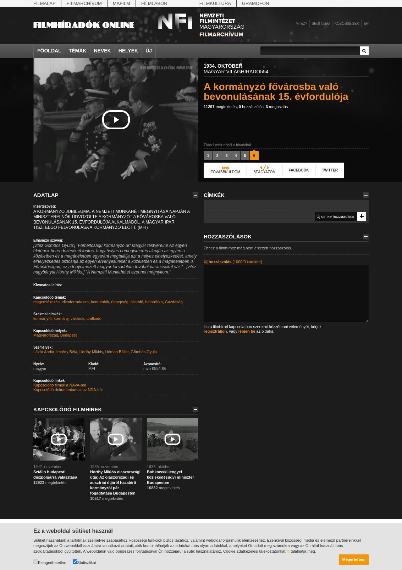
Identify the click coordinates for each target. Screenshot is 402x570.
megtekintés (220, 107)
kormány (61, 318)
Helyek (128, 50)
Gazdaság (174, 302)
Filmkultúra (215, 3)
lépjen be (246, 331)
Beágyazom (264, 172)
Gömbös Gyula (144, 352)
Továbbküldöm (225, 172)
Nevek (102, 50)
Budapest (68, 335)
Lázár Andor (43, 352)
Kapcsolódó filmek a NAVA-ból (59, 385)
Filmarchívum (84, 3)
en (366, 24)
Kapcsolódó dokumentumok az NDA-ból (68, 390)
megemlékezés (46, 302)
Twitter (329, 170)
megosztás (277, 107)
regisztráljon (215, 331)
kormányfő (42, 318)
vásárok (77, 318)
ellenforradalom (75, 302)
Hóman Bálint (116, 352)
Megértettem (353, 559)
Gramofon (255, 3)
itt (288, 551)
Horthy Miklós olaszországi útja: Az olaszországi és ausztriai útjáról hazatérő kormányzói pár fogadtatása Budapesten (115, 482)
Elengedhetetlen (49, 562)
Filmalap (44, 3)
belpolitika (154, 302)
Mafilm (121, 3)
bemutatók (100, 302)
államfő (137, 302)
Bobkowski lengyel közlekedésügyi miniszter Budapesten (170, 477)
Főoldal (49, 50)
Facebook (299, 170)
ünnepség (119, 302)
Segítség (321, 24)
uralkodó (94, 318)
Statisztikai (84, 562)
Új (148, 50)
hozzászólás (251, 107)
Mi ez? (301, 24)
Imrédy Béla (66, 352)
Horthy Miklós (91, 352)
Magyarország (45, 335)
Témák (78, 50)
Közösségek (347, 24)
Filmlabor (154, 3)
